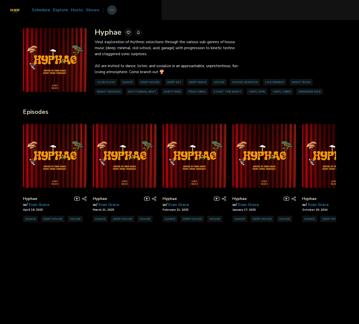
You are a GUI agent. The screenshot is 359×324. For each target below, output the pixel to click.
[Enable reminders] (138, 32)
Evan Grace (39, 204)
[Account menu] (111, 9)
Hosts (77, 10)
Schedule (41, 10)
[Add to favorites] (128, 32)
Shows (92, 10)
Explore (60, 10)
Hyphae (30, 198)
